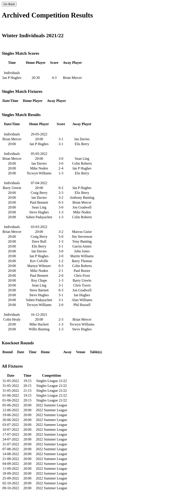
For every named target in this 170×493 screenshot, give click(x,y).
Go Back (9, 4)
